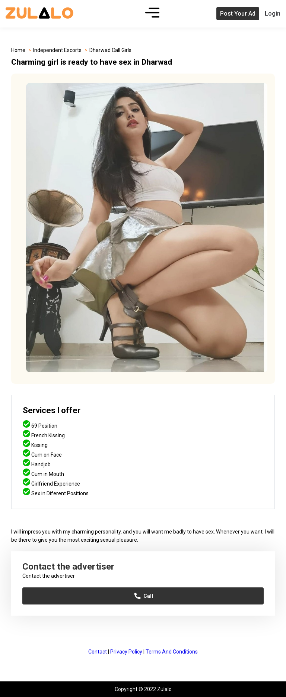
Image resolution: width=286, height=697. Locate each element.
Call (143, 596)
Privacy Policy (126, 652)
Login (272, 13)
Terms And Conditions (172, 652)
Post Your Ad (237, 13)
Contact (97, 652)
